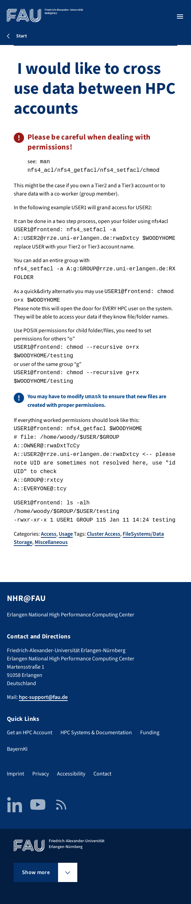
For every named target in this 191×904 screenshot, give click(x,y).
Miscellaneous (51, 542)
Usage (66, 534)
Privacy (40, 774)
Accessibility (71, 774)
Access (48, 534)
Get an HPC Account (29, 732)
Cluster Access (103, 534)
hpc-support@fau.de (43, 697)
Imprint (15, 774)
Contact (102, 774)
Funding (149, 732)
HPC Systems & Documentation (96, 732)
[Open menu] (180, 16)
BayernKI (17, 749)
